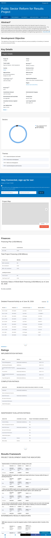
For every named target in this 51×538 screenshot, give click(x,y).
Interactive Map (44, 226)
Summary (5, 17)
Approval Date (6, 72)
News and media (34, 17)
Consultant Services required (10, 101)
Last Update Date (7, 105)
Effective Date (29, 72)
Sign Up (41, 192)
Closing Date (29, 96)
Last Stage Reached (31, 101)
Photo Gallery (44, 17)
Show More (46, 32)
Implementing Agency (31, 78)
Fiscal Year (6, 87)
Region (27, 82)
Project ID (5, 58)
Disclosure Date (30, 68)
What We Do (3, 2)
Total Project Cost (8, 78)
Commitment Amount (8, 92)
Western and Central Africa (32, 84)
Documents (24, 17)
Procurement (15, 17)
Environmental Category (32, 92)
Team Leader (6, 63)
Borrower (28, 63)
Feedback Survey (45, 532)
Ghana (4, 70)
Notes (4, 109)
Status (27, 58)
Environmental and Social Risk (10, 96)
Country (5, 68)
